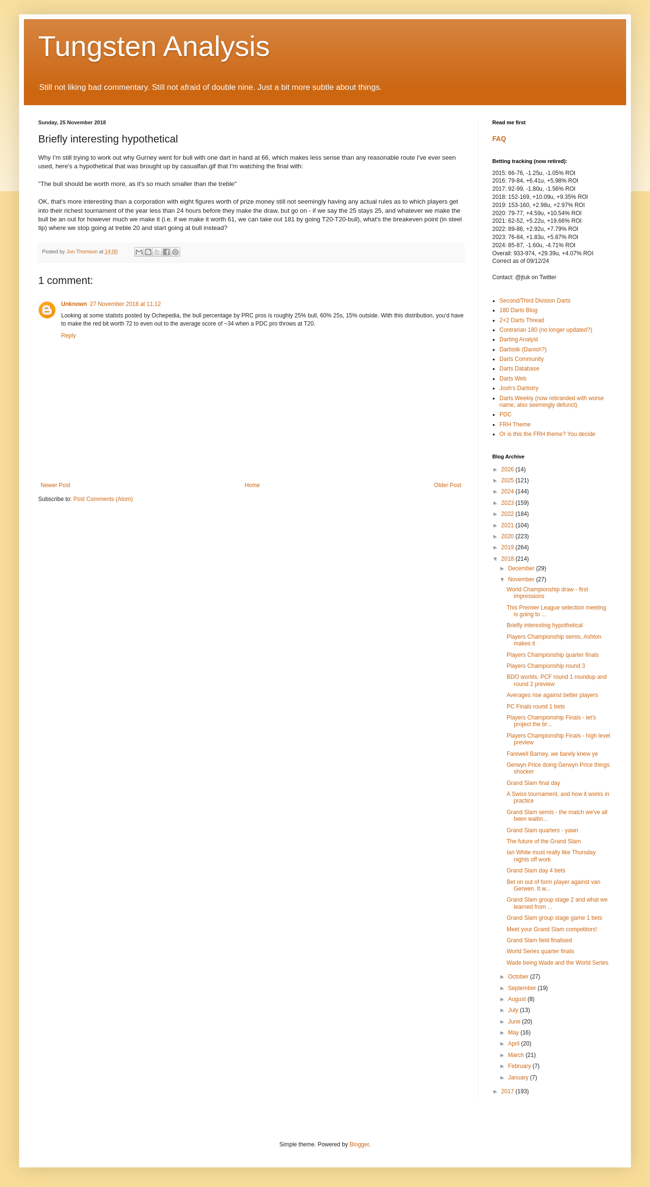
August (518, 999)
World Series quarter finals (540, 951)
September (523, 988)
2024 (508, 491)
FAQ (499, 138)
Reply (68, 335)
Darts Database (519, 368)
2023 (508, 503)
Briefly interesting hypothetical (545, 625)
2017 (508, 1091)
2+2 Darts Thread (521, 320)
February (520, 1066)
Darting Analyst (518, 339)
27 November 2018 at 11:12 (125, 304)
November (522, 579)
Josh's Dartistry (519, 388)
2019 (508, 547)
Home (252, 485)
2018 (508, 558)
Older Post (447, 485)
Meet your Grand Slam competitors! (552, 929)
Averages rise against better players (552, 695)
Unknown (74, 304)
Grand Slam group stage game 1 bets (554, 918)
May (514, 1032)
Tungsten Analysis (154, 46)
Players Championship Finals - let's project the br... (551, 721)
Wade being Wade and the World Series (557, 962)
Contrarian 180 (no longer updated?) (545, 330)
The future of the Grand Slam (544, 841)
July (514, 1010)
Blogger (359, 1144)
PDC (505, 414)
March (517, 1055)
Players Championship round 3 (546, 666)
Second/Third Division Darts (535, 300)
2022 (508, 514)
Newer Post (55, 485)
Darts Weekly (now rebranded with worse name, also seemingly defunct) (551, 401)
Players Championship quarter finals (553, 655)
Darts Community (521, 359)
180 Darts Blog (518, 310)
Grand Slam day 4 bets (536, 870)
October (519, 976)
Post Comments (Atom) (103, 499)
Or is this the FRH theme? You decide (547, 434)
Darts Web (512, 378)
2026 (508, 469)
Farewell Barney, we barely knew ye (552, 754)
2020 (508, 536)
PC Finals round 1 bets (536, 706)
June (515, 1021)
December (522, 568)
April (514, 1043)
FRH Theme (515, 424)
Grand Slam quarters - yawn (542, 830)
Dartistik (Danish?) (523, 349)
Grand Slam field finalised (539, 940)
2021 (508, 525)
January (519, 1077)
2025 (508, 480)
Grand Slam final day (533, 783)
